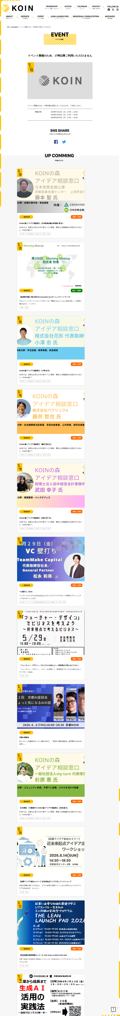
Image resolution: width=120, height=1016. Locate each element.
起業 (38, 221)
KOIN (22, 221)
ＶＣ (86, 280)
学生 (28, 472)
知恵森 (80, 286)
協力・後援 (53, 221)
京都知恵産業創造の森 (84, 283)
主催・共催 (24, 224)
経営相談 (30, 221)
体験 (22, 472)
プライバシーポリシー (9, 539)
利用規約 (23, 539)
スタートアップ (32, 469)
